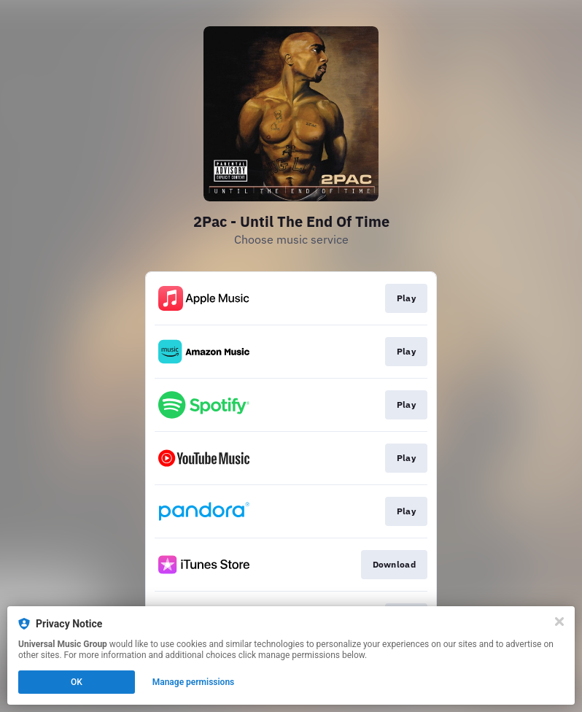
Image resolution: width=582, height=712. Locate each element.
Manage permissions (193, 682)
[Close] (559, 621)
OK (76, 682)
